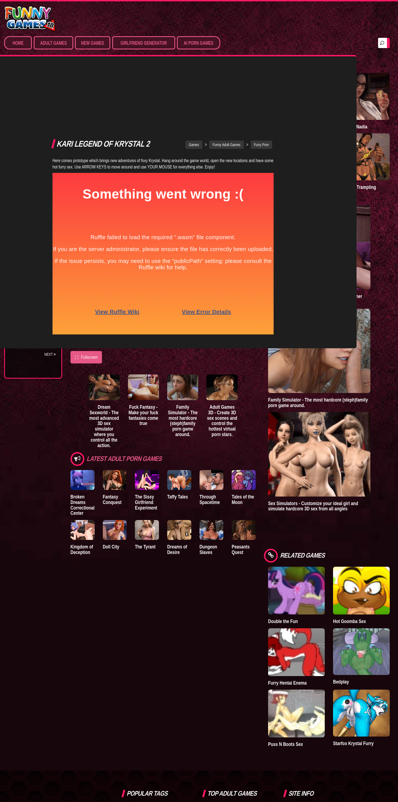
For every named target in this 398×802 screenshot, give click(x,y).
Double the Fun (333, 493)
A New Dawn (335, 104)
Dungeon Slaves (252, 476)
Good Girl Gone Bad (34, 257)
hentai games (169, 676)
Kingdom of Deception (81, 479)
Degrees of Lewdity (34, 226)
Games (221, 71)
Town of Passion (31, 333)
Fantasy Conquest (121, 427)
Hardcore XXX (29, 136)
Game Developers (310, 676)
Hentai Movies (28, 167)
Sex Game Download (35, 156)
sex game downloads (142, 663)
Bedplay (23, 277)
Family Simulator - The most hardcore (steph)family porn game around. (216, 352)
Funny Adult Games (254, 71)
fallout (131, 688)
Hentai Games (28, 126)
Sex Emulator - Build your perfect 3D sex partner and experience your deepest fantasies (355, 237)
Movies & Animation (33, 116)
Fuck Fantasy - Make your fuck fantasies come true (165, 349)
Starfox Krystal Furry (375, 580)
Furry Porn (26, 146)
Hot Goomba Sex (373, 493)
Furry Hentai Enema (335, 537)
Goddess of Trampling (372, 149)
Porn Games (27, 95)
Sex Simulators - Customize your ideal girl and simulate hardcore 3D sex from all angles (355, 396)
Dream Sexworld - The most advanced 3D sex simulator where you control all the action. (114, 354)
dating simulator (138, 676)
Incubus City (27, 247)
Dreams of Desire (32, 308)
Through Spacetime (246, 427)
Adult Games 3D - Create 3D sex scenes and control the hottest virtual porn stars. (267, 354)
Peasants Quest (293, 476)
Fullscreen (86, 284)
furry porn (154, 651)
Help (296, 663)
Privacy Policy (307, 651)
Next (50, 354)
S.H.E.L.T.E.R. (26, 288)
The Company (28, 236)
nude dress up (137, 700)
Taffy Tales (205, 424)
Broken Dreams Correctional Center (85, 429)
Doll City (120, 476)
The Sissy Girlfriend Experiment (164, 429)
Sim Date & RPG (29, 105)
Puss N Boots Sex (336, 581)
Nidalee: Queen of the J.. (30, 321)
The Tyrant (26, 267)
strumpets (153, 688)
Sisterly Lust (28, 298)
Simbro (132, 651)
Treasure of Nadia (372, 106)
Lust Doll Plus (29, 343)
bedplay (172, 663)
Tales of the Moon (289, 427)
